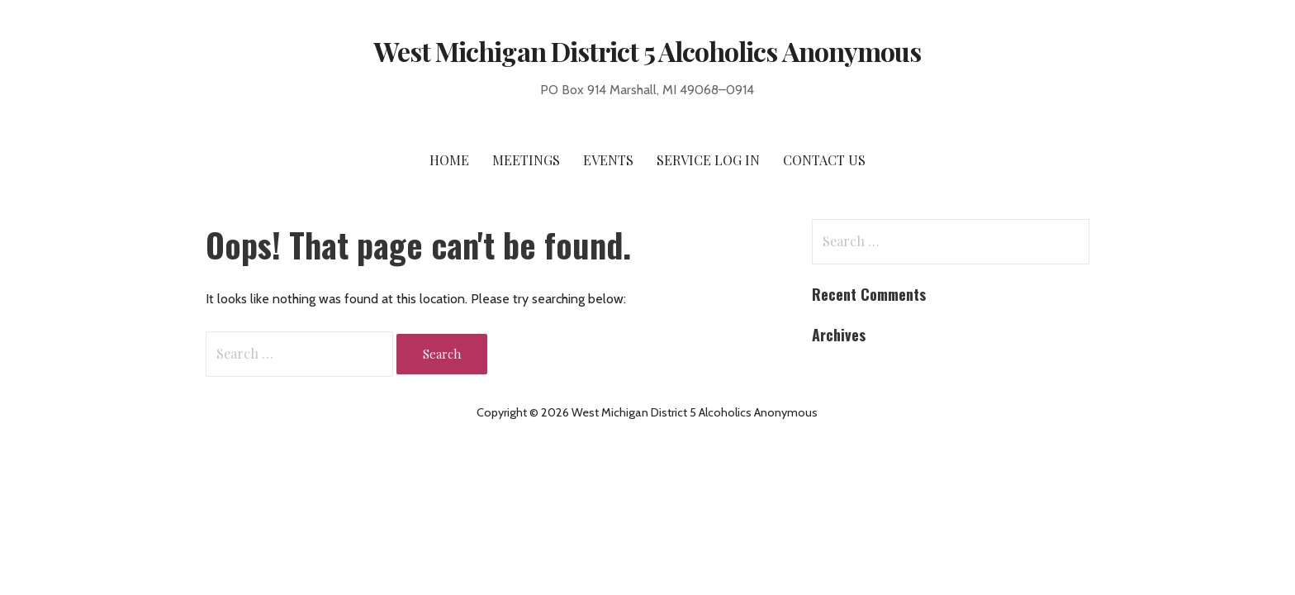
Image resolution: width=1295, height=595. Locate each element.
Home (449, 160)
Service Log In (708, 160)
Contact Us (824, 160)
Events (608, 160)
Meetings (526, 160)
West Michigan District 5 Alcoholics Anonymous (647, 51)
